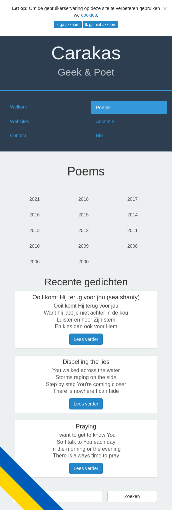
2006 (34, 261)
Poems (103, 107)
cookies (89, 15)
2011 (132, 230)
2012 (83, 230)
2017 (132, 199)
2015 (83, 214)
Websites (19, 121)
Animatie (105, 121)
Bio (99, 135)
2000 (83, 261)
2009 (83, 246)
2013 (34, 230)
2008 (132, 246)
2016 (34, 214)
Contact (18, 135)
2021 (34, 199)
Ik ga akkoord (68, 24)
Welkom (18, 107)
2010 (34, 246)
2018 (83, 199)
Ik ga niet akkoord (101, 24)
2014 (132, 214)
